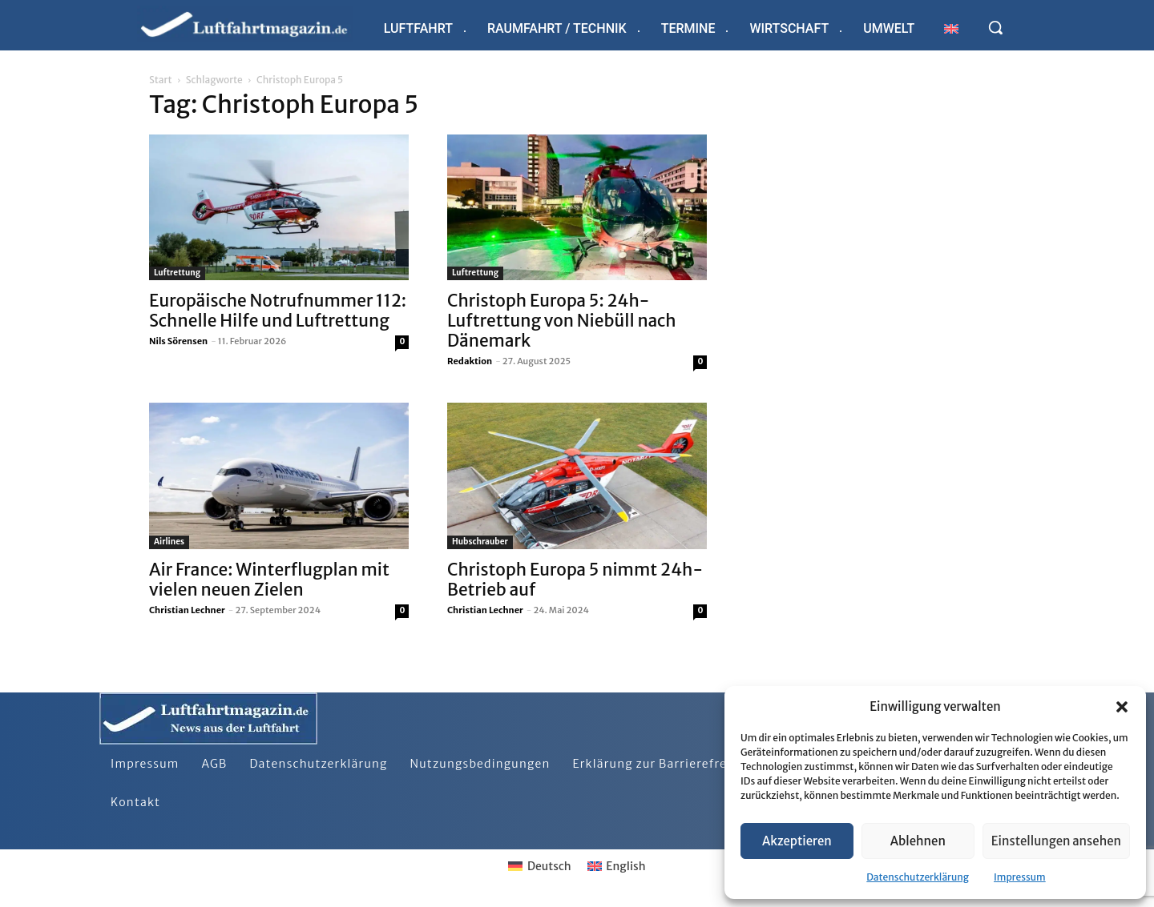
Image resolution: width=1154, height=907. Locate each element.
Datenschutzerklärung (917, 877)
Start (160, 80)
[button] (1122, 707)
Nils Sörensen (178, 341)
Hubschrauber (480, 541)
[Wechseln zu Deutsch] (539, 866)
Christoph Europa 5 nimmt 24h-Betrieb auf (575, 579)
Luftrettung (177, 272)
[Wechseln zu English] (616, 866)
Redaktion (469, 361)
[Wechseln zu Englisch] (951, 28)
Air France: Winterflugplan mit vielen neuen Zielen (269, 579)
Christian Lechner (187, 610)
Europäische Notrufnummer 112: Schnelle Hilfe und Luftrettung (277, 310)
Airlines (169, 541)
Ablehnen (918, 841)
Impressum (1020, 877)
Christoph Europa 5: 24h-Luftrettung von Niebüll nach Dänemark (561, 320)
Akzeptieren (797, 841)
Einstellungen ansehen (1056, 841)
